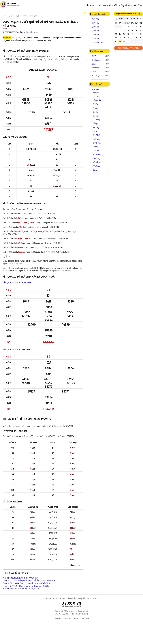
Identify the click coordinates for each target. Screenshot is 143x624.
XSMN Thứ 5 (96, 31)
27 (116, 41)
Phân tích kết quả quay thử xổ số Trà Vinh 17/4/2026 (21, 588)
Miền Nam (95, 89)
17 (132, 34)
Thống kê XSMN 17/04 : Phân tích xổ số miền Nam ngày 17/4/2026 (26, 586)
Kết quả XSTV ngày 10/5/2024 (17, 282)
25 (136, 38)
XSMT (98, 5)
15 (124, 34)
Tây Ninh (96, 131)
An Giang (96, 127)
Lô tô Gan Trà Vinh (12, 501)
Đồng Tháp (97, 100)
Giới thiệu (57, 618)
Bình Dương (96, 60)
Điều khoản (85, 618)
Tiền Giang (96, 166)
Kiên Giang (96, 162)
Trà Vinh (94, 64)
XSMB (92, 5)
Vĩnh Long (95, 68)
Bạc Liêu (96, 116)
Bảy (136, 23)
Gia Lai (94, 72)
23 (128, 38)
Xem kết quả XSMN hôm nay (128, 48)
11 (136, 30)
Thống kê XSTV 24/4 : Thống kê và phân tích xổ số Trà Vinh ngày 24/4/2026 (29, 580)
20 (116, 38)
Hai (116, 23)
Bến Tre (95, 112)
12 (140, 30)
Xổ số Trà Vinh (15, 56)
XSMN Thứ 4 (96, 27)
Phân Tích (113, 5)
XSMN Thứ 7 (96, 38)
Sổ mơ (139, 5)
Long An (96, 150)
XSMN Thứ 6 (96, 34)
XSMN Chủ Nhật (97, 42)
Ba (120, 23)
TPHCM (95, 104)
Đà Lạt (95, 170)
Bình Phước (97, 154)
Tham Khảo (71, 598)
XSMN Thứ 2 (96, 19)
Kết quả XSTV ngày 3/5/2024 (16, 349)
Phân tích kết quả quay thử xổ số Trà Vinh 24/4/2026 (21, 578)
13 (116, 34)
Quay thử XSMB (84, 598)
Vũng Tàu (96, 92)
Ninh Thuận (96, 75)
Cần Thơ (96, 96)
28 (120, 41)
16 (128, 34)
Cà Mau (95, 108)
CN (141, 23)
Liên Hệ (75, 618)
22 (124, 38)
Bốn (124, 23)
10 (132, 30)
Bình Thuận (97, 135)
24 (132, 38)
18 (136, 34)
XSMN (105, 5)
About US (67, 618)
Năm (128, 23)
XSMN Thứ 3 (96, 23)
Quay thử (132, 5)
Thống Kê (123, 5)
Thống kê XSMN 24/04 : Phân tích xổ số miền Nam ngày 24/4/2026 (26, 583)
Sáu (132, 23)
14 (120, 34)
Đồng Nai (96, 123)
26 (140, 38)
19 (140, 34)
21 (120, 38)
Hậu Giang (96, 158)
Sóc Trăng (96, 119)
